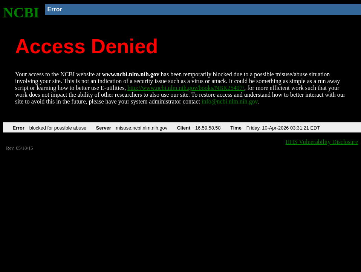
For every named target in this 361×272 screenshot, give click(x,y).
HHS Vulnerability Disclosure (322, 142)
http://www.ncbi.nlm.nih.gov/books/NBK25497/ (185, 88)
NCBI (21, 12)
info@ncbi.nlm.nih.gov (229, 101)
